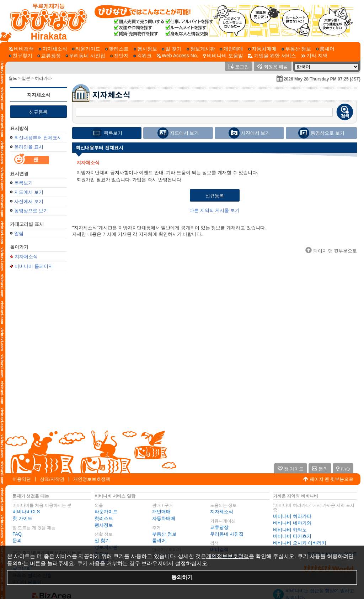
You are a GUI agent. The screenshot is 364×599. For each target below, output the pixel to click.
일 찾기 (102, 540)
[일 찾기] (172, 49)
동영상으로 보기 (31, 210)
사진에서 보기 (28, 201)
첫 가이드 (22, 518)
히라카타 (43, 78)
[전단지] (119, 55)
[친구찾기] (20, 55)
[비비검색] (21, 49)
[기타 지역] (314, 55)
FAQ (17, 534)
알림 (18, 233)
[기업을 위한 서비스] (272, 55)
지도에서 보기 (28, 192)
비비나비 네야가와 (292, 523)
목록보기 (23, 183)
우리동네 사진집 (227, 534)
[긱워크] (142, 55)
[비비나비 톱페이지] (45, 21)
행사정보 (104, 525)
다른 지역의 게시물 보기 (214, 210)
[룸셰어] (325, 49)
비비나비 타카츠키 (292, 536)
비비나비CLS (26, 511)
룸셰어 (159, 540)
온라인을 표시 (28, 147)
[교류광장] (49, 55)
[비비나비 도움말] (223, 55)
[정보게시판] (201, 49)
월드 (13, 78)
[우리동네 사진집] (85, 55)
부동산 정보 (164, 534)
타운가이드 (106, 511)
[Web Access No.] (177, 55)
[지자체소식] (53, 49)
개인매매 (161, 511)
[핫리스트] (117, 49)
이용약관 (21, 479)
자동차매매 (163, 518)
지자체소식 (38, 95)
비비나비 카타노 (290, 529)
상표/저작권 (52, 479)
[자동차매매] (262, 49)
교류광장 (219, 527)
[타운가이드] (86, 49)
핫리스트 (104, 518)
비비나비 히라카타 (292, 516)
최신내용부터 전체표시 (38, 137)
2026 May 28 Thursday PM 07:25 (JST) (322, 79)
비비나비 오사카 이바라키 (299, 543)
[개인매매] (231, 49)
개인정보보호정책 (91, 479)
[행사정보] (145, 49)
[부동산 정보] (296, 49)
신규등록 (38, 112)
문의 (17, 540)
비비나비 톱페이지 (34, 266)
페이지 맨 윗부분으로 (332, 479)
